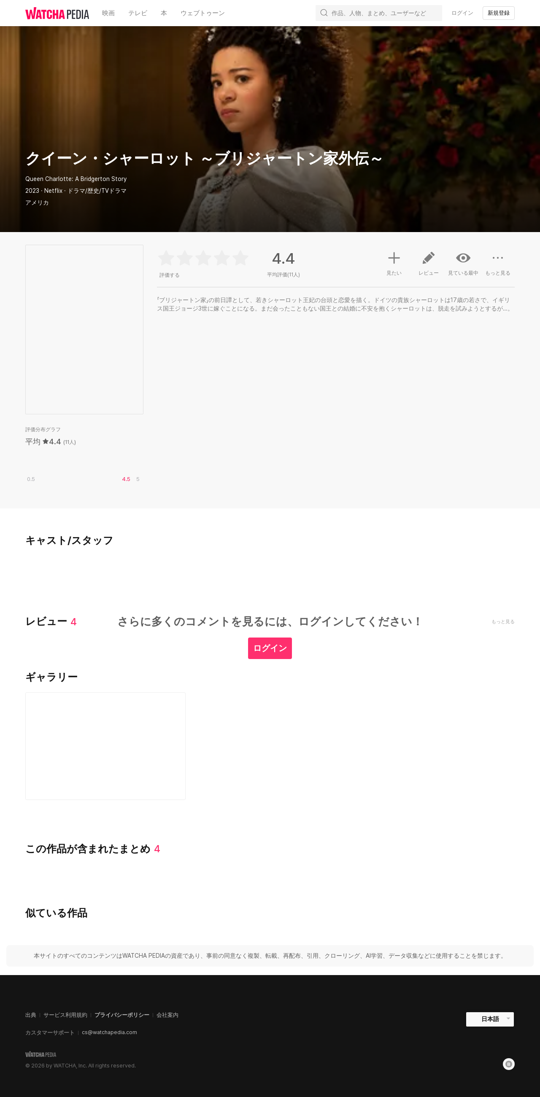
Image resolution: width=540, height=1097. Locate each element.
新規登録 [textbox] (499, 13)
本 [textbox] (164, 13)
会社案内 (167, 1015)
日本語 (490, 1019)
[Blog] (509, 1064)
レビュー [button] (429, 267)
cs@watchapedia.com (109, 1032)
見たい (394, 262)
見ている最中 (463, 263)
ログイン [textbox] (462, 13)
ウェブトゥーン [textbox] (203, 13)
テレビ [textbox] (137, 13)
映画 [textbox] (108, 13)
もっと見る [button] (498, 267)
